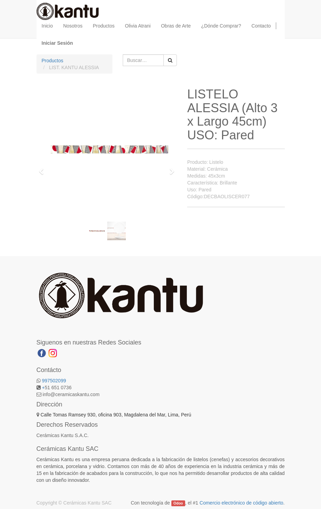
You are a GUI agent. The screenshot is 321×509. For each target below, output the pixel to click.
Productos (52, 60)
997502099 (54, 380)
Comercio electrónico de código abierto (241, 503)
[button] (43, 168)
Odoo (178, 503)
